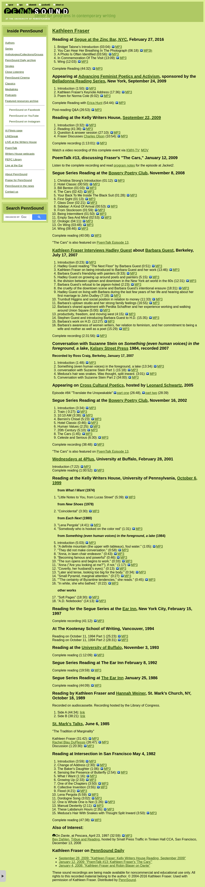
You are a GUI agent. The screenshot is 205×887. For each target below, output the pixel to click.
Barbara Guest (159, 250)
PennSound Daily (107, 850)
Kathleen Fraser (70, 30)
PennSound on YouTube (23, 115)
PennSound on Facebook (24, 109)
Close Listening (14, 71)
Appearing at (65, 76)
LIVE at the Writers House (21, 142)
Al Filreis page (13, 130)
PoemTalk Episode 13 (113, 242)
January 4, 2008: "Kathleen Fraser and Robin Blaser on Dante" (104, 865)
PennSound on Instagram (24, 121)
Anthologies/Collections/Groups (24, 54)
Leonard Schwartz (164, 385)
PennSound (127, 880)
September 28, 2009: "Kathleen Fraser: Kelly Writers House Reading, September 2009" (122, 858)
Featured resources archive (21, 101)
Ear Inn (129, 608)
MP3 (118, 47)
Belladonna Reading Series (78, 81)
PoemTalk (11, 148)
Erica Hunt (94, 103)
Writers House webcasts (19, 153)
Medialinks (11, 89)
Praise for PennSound (18, 180)
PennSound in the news (19, 185)
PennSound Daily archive (20, 60)
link (82, 712)
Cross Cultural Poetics (102, 385)
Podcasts (10, 95)
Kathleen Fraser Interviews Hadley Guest (92, 250)
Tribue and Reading (85, 839)
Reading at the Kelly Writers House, (87, 117)
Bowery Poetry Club (128, 173)
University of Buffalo (102, 647)
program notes (124, 165)
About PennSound (16, 174)
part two (151, 393)
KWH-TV (132, 150)
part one (123, 393)
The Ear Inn (112, 678)
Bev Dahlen (60, 839)
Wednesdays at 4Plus (73, 459)
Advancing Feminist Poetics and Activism (118, 76)
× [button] (3, 876)
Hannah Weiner (131, 693)
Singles (9, 66)
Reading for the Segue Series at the (87, 608)
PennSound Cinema (17, 77)
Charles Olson (94, 136)
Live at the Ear (14, 165)
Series (9, 48)
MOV (144, 150)
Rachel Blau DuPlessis (68, 742)
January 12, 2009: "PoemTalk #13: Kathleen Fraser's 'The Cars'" (105, 862)
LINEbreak (11, 136)
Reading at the (67, 647)
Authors (10, 42)
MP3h (148, 50)
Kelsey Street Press (109, 348)
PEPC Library (13, 159)
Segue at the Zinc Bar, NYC (100, 39)
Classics (10, 83)
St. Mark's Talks (67, 723)
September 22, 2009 (142, 117)
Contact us (11, 191)
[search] (16, 217)
